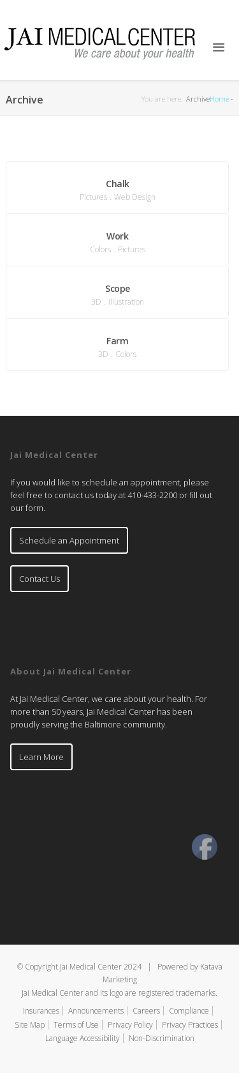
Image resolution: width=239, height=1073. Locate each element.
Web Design (135, 197)
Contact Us (39, 578)
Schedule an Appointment (69, 540)
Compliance (189, 1011)
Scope (117, 288)
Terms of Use (76, 1025)
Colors (100, 249)
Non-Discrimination (161, 1038)
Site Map (30, 1025)
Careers (146, 1011)
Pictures (93, 197)
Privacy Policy (130, 1025)
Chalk (117, 184)
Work (117, 236)
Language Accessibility (82, 1038)
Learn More (41, 757)
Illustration (126, 301)
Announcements (96, 1011)
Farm (117, 341)
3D (96, 301)
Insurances (41, 1011)
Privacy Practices (190, 1025)
